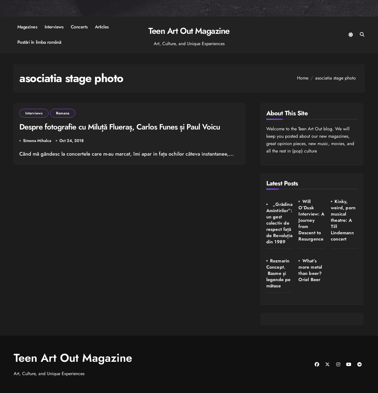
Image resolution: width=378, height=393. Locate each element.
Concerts (79, 27)
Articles (102, 27)
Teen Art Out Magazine (189, 31)
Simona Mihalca (37, 141)
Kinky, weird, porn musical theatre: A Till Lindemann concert (343, 220)
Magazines (27, 27)
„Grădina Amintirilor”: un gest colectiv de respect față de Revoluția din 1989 (279, 223)
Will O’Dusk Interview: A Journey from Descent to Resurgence (311, 220)
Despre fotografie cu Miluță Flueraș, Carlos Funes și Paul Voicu (119, 126)
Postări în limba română (39, 42)
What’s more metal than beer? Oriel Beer (310, 270)
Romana (62, 113)
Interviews (54, 27)
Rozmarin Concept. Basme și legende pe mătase (278, 273)
